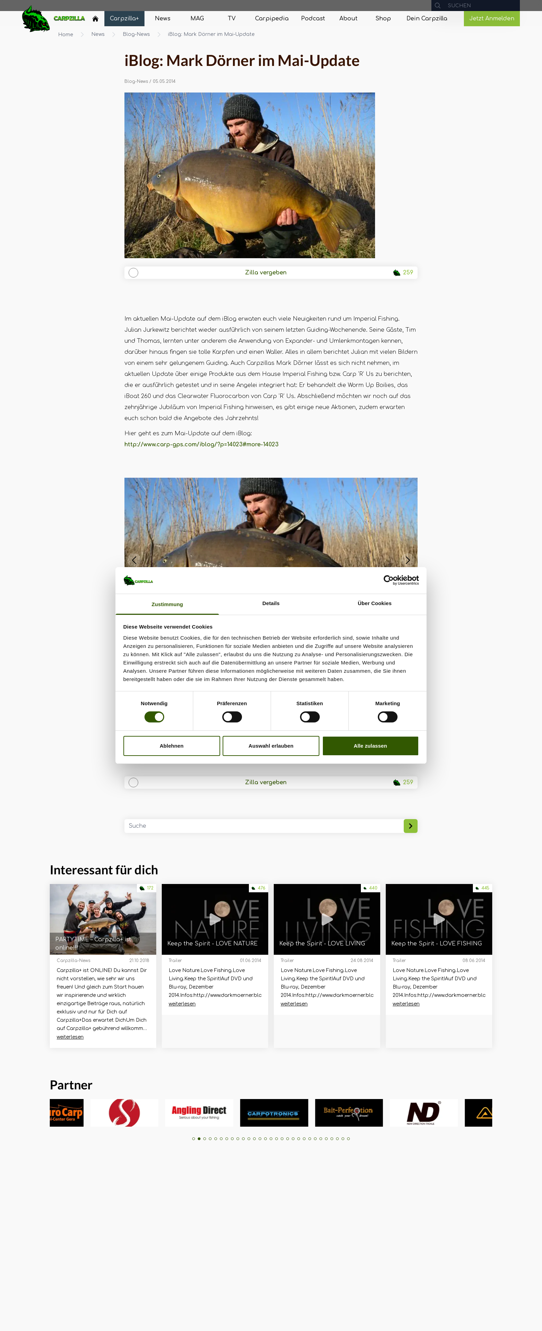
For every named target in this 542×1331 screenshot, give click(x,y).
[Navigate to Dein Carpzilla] (427, 18)
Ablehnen (172, 746)
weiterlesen (70, 1037)
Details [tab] (271, 603)
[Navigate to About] (348, 18)
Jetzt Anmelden (491, 19)
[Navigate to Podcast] (313, 18)
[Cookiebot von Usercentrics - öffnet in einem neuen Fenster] (388, 580)
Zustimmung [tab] (167, 604)
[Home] (95, 18)
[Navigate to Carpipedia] (272, 18)
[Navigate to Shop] (383, 18)
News (98, 34)
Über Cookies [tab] (375, 603)
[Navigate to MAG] (197, 18)
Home (65, 34)
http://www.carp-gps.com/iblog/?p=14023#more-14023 (201, 444)
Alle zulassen (370, 746)
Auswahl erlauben (271, 746)
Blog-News (136, 34)
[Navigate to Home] (95, 20)
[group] (83, 1113)
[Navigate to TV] (231, 18)
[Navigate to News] (162, 18)
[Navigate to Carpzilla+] (124, 18)
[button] (134, 560)
